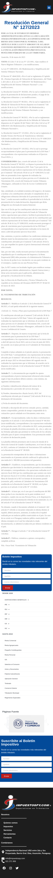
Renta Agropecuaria (11, 645)
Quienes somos (11, 823)
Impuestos (8, 826)
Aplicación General (11, 679)
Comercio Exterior (11, 688)
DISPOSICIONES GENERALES (17, 600)
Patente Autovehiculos (12, 674)
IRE (7, 605)
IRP (7, 614)
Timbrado (8, 683)
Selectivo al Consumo (12, 664)
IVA (7, 624)
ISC (7, 628)
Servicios (8, 830)
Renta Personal (10, 655)
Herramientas (10, 834)
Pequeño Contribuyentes (13, 650)
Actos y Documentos (12, 669)
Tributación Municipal (12, 693)
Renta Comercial (10, 640)
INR (7, 619)
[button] (49, 7)
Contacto (8, 838)
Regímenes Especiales (12, 698)
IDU (7, 609)
